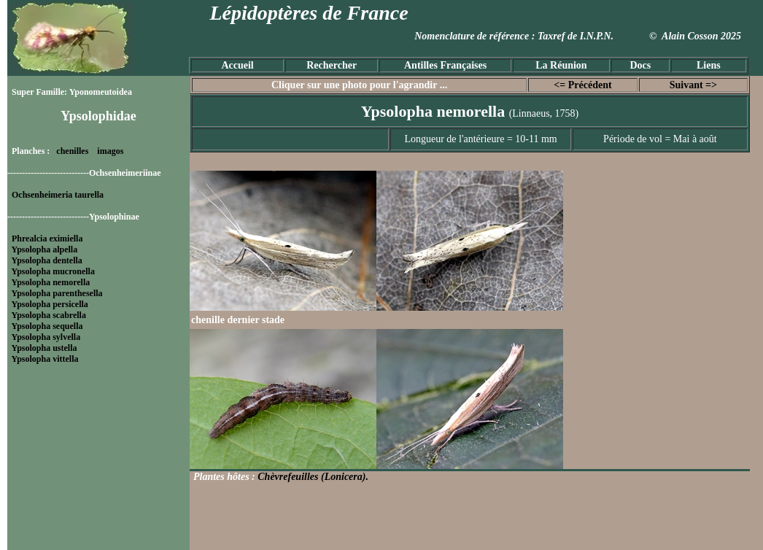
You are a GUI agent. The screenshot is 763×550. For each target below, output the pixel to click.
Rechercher (331, 65)
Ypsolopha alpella (45, 249)
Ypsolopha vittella (45, 359)
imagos (110, 151)
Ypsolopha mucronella (53, 271)
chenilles (72, 151)
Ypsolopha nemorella (51, 282)
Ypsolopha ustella (44, 348)
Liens (709, 65)
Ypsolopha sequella (47, 326)
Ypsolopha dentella (47, 260)
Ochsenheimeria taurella (58, 195)
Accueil (237, 65)
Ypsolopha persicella (50, 304)
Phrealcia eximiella (47, 238)
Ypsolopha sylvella (46, 337)
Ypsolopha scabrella (49, 315)
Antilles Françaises (445, 65)
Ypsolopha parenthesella (57, 293)
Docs (640, 65)
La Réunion (560, 65)
